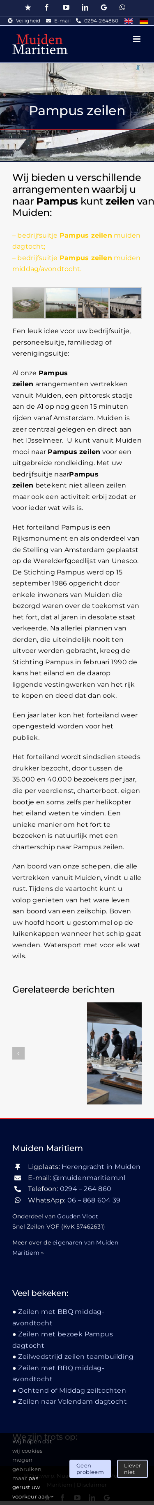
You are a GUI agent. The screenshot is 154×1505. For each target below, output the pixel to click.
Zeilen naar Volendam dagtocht (72, 1401)
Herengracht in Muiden (101, 1167)
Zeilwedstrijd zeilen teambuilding (75, 1356)
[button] (18, 1053)
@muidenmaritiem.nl (89, 1178)
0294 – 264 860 (85, 1189)
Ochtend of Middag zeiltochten (72, 1390)
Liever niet (132, 1468)
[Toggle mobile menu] (137, 39)
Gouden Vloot (77, 1216)
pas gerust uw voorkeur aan (32, 1487)
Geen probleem (90, 1468)
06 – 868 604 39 (94, 1200)
